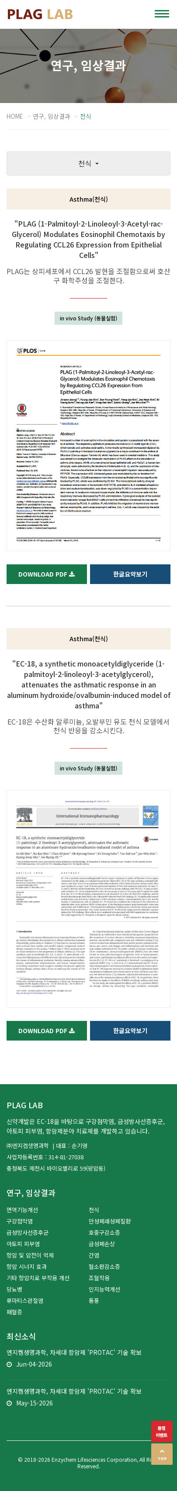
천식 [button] (85, 163)
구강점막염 (20, 1221)
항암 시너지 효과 (27, 1266)
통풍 (94, 1300)
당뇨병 (14, 1289)
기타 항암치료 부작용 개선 (38, 1278)
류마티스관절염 (25, 1300)
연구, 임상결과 (51, 116)
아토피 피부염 (23, 1244)
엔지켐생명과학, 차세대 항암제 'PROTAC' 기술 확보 (74, 1352)
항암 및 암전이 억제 (30, 1255)
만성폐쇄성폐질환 (110, 1221)
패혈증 (14, 1312)
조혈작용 (99, 1278)
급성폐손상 (102, 1244)
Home (15, 116)
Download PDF (46, 574)
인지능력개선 (104, 1289)
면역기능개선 (22, 1210)
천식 (94, 1210)
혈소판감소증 (104, 1266)
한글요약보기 (130, 574)
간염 (94, 1255)
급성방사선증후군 (28, 1232)
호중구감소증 (104, 1232)
